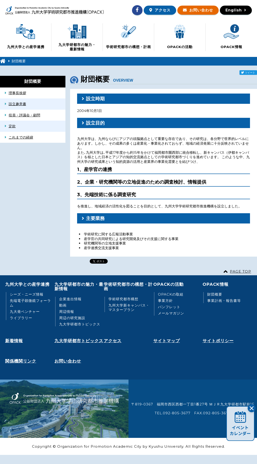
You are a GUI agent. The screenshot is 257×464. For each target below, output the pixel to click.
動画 (63, 305)
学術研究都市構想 (123, 299)
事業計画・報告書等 (224, 300)
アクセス (163, 10)
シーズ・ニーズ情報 (26, 294)
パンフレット (169, 307)
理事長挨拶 (17, 93)
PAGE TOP (240, 271)
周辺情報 (66, 311)
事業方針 (165, 300)
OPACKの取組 (170, 294)
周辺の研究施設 (72, 318)
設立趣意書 (17, 104)
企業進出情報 (70, 299)
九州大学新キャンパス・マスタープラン (129, 307)
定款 (12, 126)
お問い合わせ (201, 10)
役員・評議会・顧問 (24, 115)
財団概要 (214, 294)
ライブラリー (21, 318)
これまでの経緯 (21, 137)
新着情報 (14, 340)
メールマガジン (171, 313)
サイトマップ (166, 340)
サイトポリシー (218, 340)
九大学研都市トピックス (79, 324)
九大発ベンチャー (25, 311)
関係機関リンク (20, 361)
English (233, 10)
